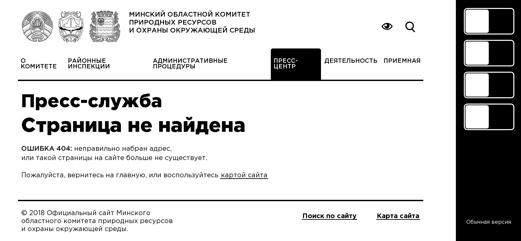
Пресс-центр (285, 63)
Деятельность (350, 61)
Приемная (402, 61)
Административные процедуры (190, 63)
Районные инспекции (89, 63)
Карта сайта (398, 216)
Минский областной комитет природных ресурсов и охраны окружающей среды (192, 23)
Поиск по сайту (410, 27)
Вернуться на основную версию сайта (387, 27)
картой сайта (244, 175)
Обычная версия (488, 222)
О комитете (39, 63)
